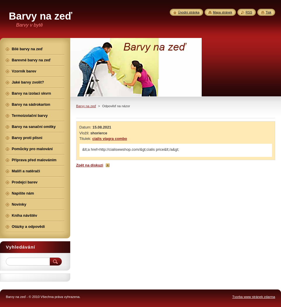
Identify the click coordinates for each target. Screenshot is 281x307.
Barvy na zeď (86, 106)
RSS (249, 12)
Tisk (268, 12)
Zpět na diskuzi (89, 165)
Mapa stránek (222, 12)
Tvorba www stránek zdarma (253, 297)
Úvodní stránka (188, 12)
